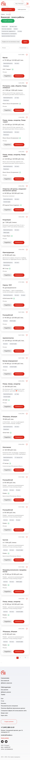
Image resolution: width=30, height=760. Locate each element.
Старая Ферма (6, 236)
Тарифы (3, 694)
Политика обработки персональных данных (13, 708)
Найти (25, 41)
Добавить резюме (6, 692)
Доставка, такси (13, 26)
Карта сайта (4, 715)
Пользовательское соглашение (9, 706)
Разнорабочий (8, 315)
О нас (2, 701)
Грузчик (5, 540)
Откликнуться (19, 76)
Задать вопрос (5, 738)
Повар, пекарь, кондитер (11, 384)
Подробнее (7, 76)
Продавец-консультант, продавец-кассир (15, 571)
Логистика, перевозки (6, 28)
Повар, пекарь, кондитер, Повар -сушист (14, 121)
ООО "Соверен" (7, 69)
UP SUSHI (5, 400)
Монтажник (7, 447)
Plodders (5, 493)
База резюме (4, 689)
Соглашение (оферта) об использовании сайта (13, 710)
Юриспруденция (8, 252)
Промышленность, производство (9, 33)
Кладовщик (7, 220)
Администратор (8, 338)
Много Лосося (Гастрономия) (11, 103)
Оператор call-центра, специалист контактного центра (14, 190)
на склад (20, 31)
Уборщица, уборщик (10, 416)
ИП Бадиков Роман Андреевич (11, 205)
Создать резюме (7, 21)
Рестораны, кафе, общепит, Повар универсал (15, 87)
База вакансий (5, 680)
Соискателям (8, 9)
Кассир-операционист (10, 361)
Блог (2, 698)
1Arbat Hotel (6, 432)
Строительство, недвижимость (8, 31)
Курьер (5, 57)
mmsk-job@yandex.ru (6, 735)
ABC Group (5, 268)
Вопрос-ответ (4, 713)
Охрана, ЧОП (4, 26)
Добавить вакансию (6, 683)
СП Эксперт (6, 463)
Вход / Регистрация (19, 3)
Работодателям (22, 9)
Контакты (3, 703)
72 (25, 657)
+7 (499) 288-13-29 (7, 727)
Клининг (16, 28)
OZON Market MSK (8, 298)
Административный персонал (8, 36)
